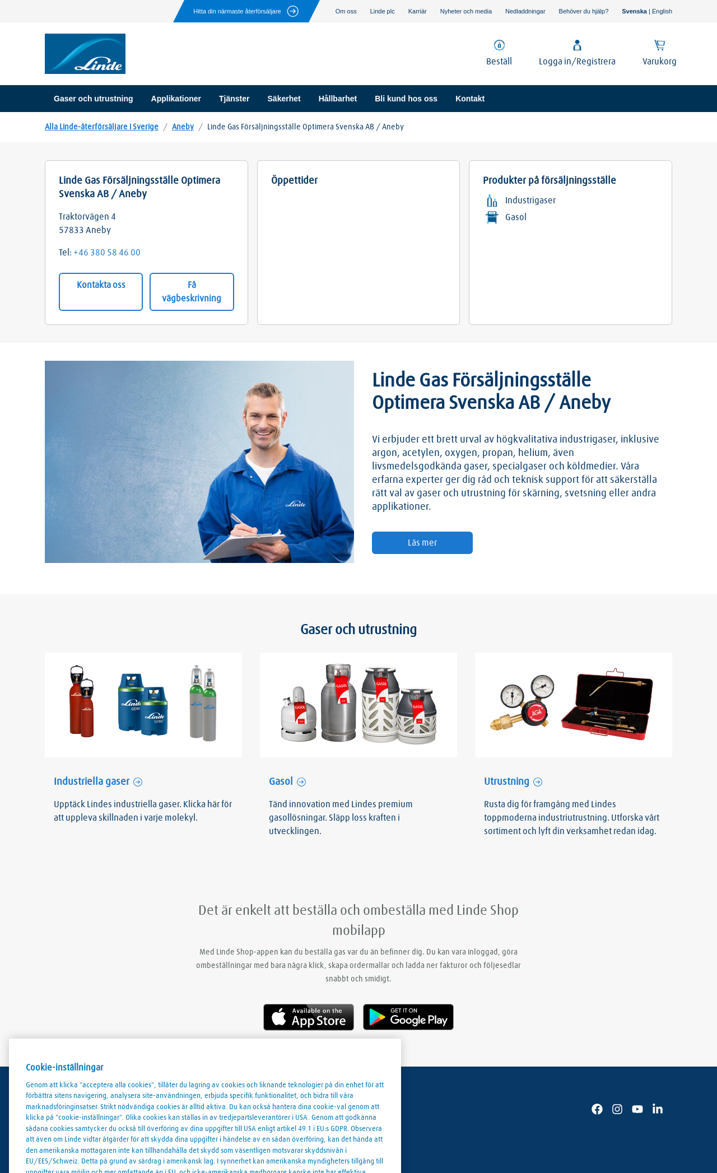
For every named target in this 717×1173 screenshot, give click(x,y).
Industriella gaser (91, 782)
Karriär (417, 11)
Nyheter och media (466, 11)
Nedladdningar (525, 11)
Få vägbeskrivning (191, 292)
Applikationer (176, 98)
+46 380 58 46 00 (107, 252)
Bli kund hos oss (406, 98)
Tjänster (234, 98)
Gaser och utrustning (93, 98)
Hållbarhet (338, 98)
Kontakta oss (101, 285)
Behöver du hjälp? (584, 11)
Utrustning (506, 782)
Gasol (281, 782)
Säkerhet (284, 98)
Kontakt (470, 98)
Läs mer (422, 542)
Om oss (346, 11)
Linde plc (382, 11)
